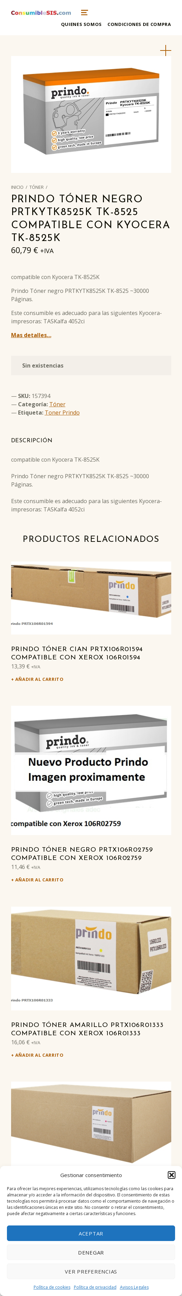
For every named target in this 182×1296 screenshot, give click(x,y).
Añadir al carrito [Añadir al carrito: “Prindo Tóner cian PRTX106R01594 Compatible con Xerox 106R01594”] (39, 679)
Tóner (36, 187)
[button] (171, 1175)
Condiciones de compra (139, 24)
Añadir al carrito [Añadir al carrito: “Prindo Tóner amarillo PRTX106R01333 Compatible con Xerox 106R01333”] (39, 1055)
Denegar (91, 1252)
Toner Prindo (62, 412)
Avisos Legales (134, 1287)
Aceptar (91, 1233)
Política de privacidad (95, 1287)
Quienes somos (81, 24)
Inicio (17, 187)
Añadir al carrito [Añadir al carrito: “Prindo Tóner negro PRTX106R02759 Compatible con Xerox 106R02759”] (39, 880)
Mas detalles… (31, 335)
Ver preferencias (91, 1271)
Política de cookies (52, 1287)
